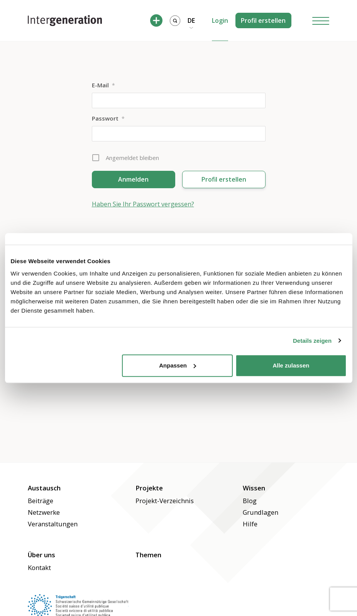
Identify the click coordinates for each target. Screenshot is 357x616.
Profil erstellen (263, 20)
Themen (148, 554)
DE (191, 20)
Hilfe (250, 523)
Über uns (41, 554)
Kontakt (39, 567)
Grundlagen (260, 512)
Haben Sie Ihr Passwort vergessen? (143, 204)
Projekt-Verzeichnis (164, 500)
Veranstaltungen (53, 523)
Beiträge (40, 500)
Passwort (108, 118)
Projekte (149, 487)
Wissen (254, 487)
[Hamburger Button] (320, 20)
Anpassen (177, 365)
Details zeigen (312, 340)
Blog (250, 500)
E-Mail (103, 85)
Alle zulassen (290, 365)
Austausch (44, 487)
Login (220, 20)
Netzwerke (44, 512)
